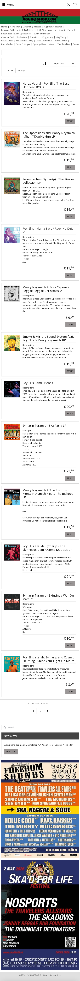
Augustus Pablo (66, 30)
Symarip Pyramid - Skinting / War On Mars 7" (48, 597)
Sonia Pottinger (23, 44)
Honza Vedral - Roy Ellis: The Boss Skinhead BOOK (46, 85)
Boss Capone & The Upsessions (16, 33)
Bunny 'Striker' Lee (42, 33)
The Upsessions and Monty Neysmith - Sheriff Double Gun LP (49, 134)
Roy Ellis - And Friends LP (40, 383)
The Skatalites (63, 44)
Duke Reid (34, 37)
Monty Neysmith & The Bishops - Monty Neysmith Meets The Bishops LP (48, 494)
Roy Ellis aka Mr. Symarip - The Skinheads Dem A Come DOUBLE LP (47, 548)
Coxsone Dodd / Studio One (14, 37)
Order (70, 121)
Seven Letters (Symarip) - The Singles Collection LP (48, 181)
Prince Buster (61, 40)
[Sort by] (58, 63)
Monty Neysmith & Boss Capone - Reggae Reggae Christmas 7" (46, 289)
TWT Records (30, 30)
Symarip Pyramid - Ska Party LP (44, 425)
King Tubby (61, 37)
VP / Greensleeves (47, 30)
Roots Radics (7, 44)
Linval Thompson (44, 40)
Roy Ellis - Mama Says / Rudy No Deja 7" (48, 230)
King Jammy (47, 37)
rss (59, 975)
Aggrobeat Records (53, 26)
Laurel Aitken (7, 40)
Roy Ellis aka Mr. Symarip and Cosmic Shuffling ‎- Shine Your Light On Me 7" (48, 659)
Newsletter (15, 26)
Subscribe (10, 751)
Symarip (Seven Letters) (43, 44)
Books (76, 44)
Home (4, 26)
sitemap (52, 975)
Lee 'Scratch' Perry (24, 40)
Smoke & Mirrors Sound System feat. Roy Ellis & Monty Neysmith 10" (48, 338)
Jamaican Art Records (11, 30)
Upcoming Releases (32, 26)
